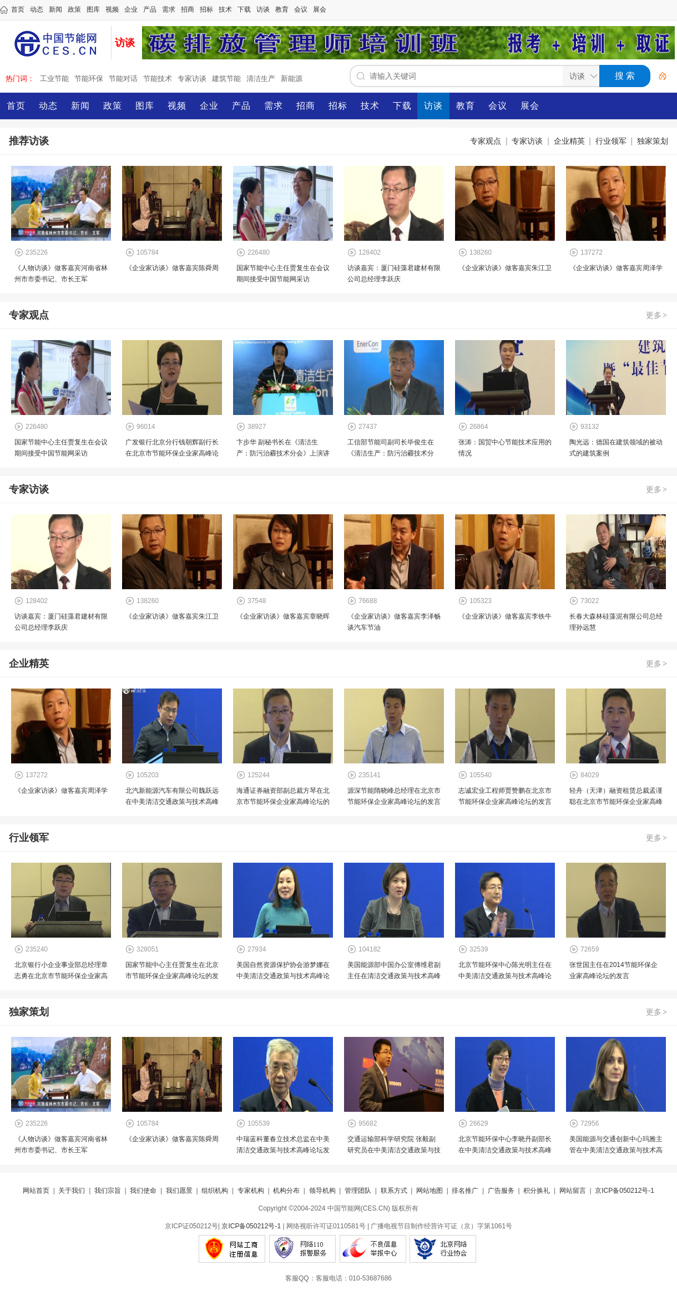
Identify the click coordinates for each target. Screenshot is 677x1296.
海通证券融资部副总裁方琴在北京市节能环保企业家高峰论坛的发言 (283, 802)
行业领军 (611, 140)
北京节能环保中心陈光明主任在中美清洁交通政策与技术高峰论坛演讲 (505, 976)
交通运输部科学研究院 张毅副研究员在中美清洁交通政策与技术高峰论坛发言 (394, 1150)
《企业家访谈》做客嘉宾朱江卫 (505, 268)
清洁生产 (260, 78)
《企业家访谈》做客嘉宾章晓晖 (283, 616)
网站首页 (36, 1190)
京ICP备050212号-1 (624, 1190)
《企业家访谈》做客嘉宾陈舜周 (172, 268)
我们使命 (143, 1190)
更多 (657, 315)
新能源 (291, 78)
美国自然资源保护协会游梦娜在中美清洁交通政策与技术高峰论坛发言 (283, 976)
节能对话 (123, 78)
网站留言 (572, 1190)
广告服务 (501, 1190)
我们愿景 (179, 1190)
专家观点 (485, 140)
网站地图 (429, 1190)
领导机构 (322, 1190)
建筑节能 (226, 78)
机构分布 (286, 1190)
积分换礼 (536, 1190)
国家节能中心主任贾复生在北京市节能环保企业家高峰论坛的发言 (172, 976)
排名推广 (465, 1190)
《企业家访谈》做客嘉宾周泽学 (616, 268)
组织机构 (214, 1190)
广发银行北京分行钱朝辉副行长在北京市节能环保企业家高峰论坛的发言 (172, 453)
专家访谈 (192, 78)
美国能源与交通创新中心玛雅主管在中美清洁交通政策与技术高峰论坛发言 (616, 1150)
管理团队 (358, 1190)
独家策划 (652, 140)
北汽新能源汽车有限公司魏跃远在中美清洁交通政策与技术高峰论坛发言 (172, 802)
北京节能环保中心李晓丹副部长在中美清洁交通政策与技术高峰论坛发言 (505, 1150)
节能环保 (88, 78)
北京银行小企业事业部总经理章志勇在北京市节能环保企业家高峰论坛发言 (61, 976)
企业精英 (569, 140)
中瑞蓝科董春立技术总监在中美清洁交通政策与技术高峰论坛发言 (283, 1150)
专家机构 (251, 1190)
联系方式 (394, 1190)
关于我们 (71, 1190)
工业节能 (54, 78)
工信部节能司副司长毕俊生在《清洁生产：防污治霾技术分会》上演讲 (390, 453)
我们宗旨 (107, 1190)
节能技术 (157, 78)
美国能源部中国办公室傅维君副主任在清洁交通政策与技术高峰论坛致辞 (394, 976)
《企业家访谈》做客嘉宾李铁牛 (505, 616)
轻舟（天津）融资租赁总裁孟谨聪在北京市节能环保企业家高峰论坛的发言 (616, 802)
